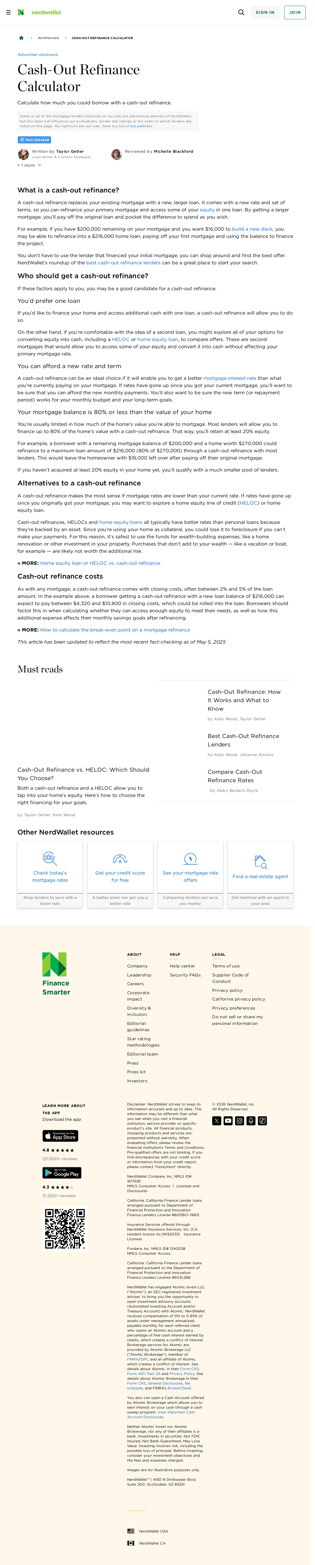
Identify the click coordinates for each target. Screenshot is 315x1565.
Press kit (136, 1071)
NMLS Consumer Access (148, 1186)
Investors (137, 1080)
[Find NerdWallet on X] (216, 1124)
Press (133, 1063)
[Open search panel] (241, 12)
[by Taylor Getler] (37, 815)
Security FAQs (185, 975)
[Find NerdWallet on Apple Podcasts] (250, 1124)
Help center (182, 966)
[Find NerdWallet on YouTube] (228, 1124)
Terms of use (226, 966)
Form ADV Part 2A (144, 1373)
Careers (135, 983)
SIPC (144, 1359)
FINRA (133, 1359)
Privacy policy (227, 990)
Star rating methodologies (143, 1042)
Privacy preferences (233, 1008)
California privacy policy (238, 999)
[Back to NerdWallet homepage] (21, 38)
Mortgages (48, 38)
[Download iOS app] (60, 1137)
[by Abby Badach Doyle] (237, 790)
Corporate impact (138, 996)
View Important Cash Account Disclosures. (161, 1414)
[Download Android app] (61, 1174)
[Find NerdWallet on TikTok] (262, 1124)
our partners (141, 126)
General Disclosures (165, 1383)
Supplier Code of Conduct (230, 978)
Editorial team (142, 1054)
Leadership (139, 975)
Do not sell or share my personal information (237, 1020)
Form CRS (189, 1369)
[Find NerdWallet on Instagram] (239, 1124)
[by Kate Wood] (64, 815)
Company (137, 966)
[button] (29, 165)
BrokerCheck (179, 1388)
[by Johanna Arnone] (257, 754)
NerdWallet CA (146, 1543)
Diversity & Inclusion (139, 1011)
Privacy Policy (182, 1373)
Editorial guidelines (138, 1026)
